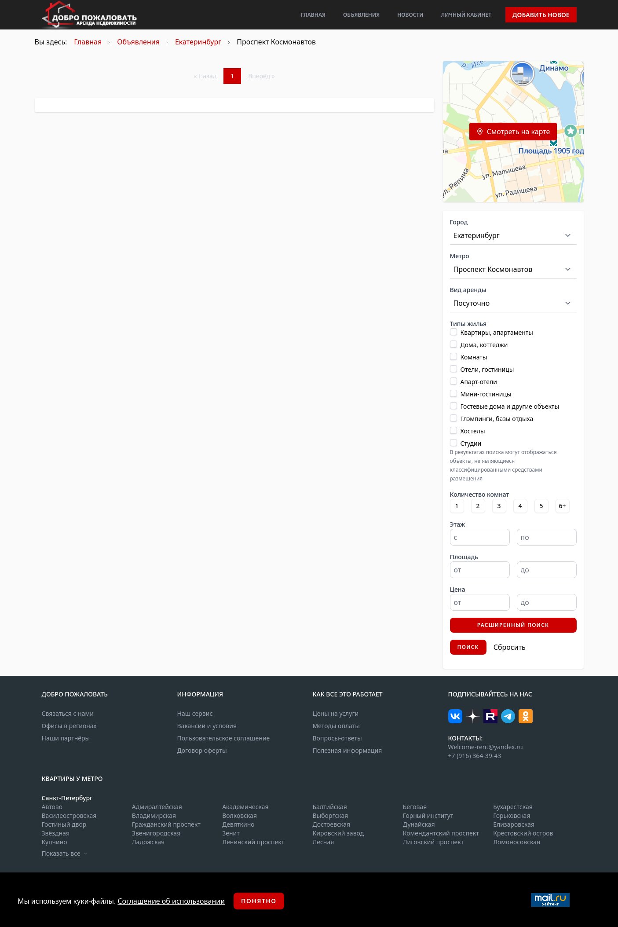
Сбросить (510, 647)
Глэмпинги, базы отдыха (497, 418)
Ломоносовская (516, 842)
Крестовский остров (523, 833)
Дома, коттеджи (484, 345)
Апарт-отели (479, 381)
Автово (52, 806)
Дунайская (419, 824)
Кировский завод (338, 833)
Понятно (258, 901)
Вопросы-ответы (337, 738)
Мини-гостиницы (486, 394)
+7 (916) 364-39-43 (474, 755)
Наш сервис (195, 713)
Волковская (239, 815)
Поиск (468, 647)
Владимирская (154, 815)
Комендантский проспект (441, 833)
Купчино (54, 842)
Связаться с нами (68, 713)
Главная (313, 14)
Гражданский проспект (166, 824)
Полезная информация (347, 750)
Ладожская (148, 842)
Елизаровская (513, 824)
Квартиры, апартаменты (497, 332)
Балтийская (329, 806)
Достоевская (331, 824)
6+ (562, 506)
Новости (410, 14)
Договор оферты (202, 750)
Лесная (323, 842)
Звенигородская (156, 833)
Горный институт (428, 815)
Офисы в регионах (69, 726)
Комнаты (474, 357)
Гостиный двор (64, 824)
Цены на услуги (336, 713)
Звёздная (55, 833)
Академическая (245, 806)
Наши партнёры (66, 738)
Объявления (361, 14)
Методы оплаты (336, 726)
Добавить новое (541, 15)
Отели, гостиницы (487, 369)
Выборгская (330, 815)
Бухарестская (513, 806)
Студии (471, 443)
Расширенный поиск (513, 625)
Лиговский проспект (433, 842)
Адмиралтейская (157, 806)
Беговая (415, 806)
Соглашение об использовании (171, 901)
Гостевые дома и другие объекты (510, 406)
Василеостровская (69, 815)
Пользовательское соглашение (223, 738)
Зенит (231, 833)
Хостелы (473, 431)
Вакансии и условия (207, 726)
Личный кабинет (466, 14)
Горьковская (511, 815)
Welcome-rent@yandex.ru (485, 747)
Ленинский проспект (253, 842)
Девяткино (238, 824)
